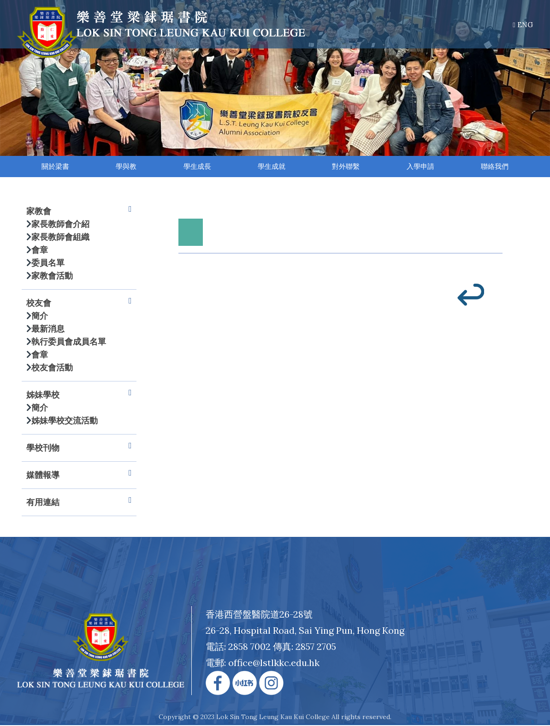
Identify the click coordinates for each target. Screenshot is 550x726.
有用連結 (78, 503)
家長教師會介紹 (60, 225)
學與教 (126, 167)
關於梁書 (55, 167)
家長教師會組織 (60, 237)
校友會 (78, 304)
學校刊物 (78, 448)
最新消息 (48, 329)
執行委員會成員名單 (68, 342)
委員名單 (48, 263)
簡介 (39, 316)
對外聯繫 (346, 167)
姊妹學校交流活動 (64, 421)
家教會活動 (52, 276)
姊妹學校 (78, 395)
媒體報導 (78, 476)
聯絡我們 (495, 167)
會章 (39, 250)
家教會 (78, 212)
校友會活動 (52, 368)
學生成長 (197, 167)
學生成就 (272, 167)
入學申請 (420, 167)
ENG (522, 24)
